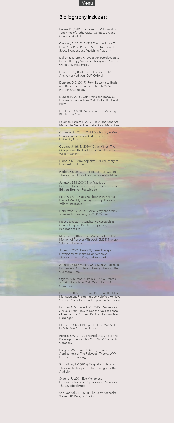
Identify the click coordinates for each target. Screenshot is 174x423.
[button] (87, 3)
